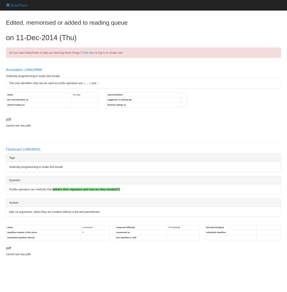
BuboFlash (17, 5)
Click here (88, 52)
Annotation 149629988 (24, 70)
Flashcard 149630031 (23, 149)
